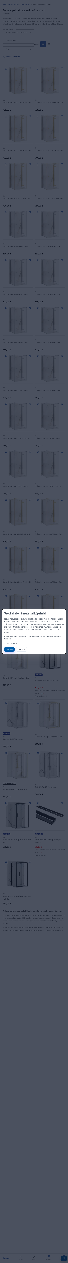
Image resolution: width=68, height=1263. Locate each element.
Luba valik (21, 649)
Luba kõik (9, 649)
